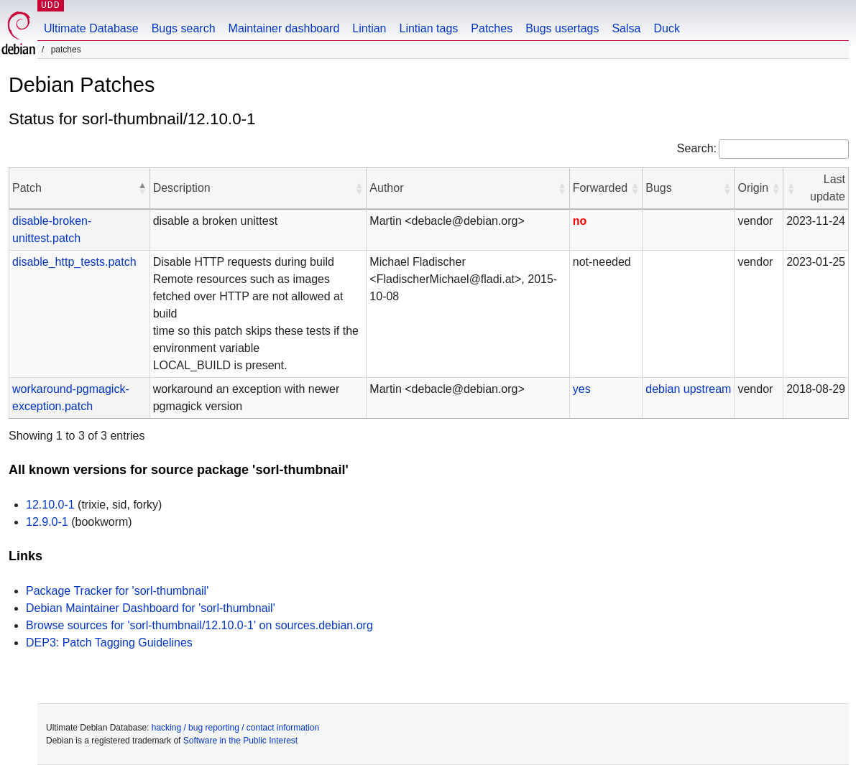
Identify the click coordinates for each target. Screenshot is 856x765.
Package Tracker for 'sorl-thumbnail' (117, 591)
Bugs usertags (562, 28)
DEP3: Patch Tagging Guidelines (109, 642)
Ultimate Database (91, 28)
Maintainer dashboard (284, 28)
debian (662, 389)
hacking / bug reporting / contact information (235, 728)
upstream (708, 389)
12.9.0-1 (47, 522)
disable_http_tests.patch (74, 262)
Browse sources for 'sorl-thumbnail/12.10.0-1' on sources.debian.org (199, 625)
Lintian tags (428, 28)
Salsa (626, 28)
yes (582, 389)
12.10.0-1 (50, 505)
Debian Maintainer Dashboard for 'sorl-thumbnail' (150, 608)
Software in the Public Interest (240, 741)
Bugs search (184, 28)
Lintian (369, 28)
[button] (142, 188)
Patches (491, 28)
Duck (666, 28)
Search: (697, 148)
